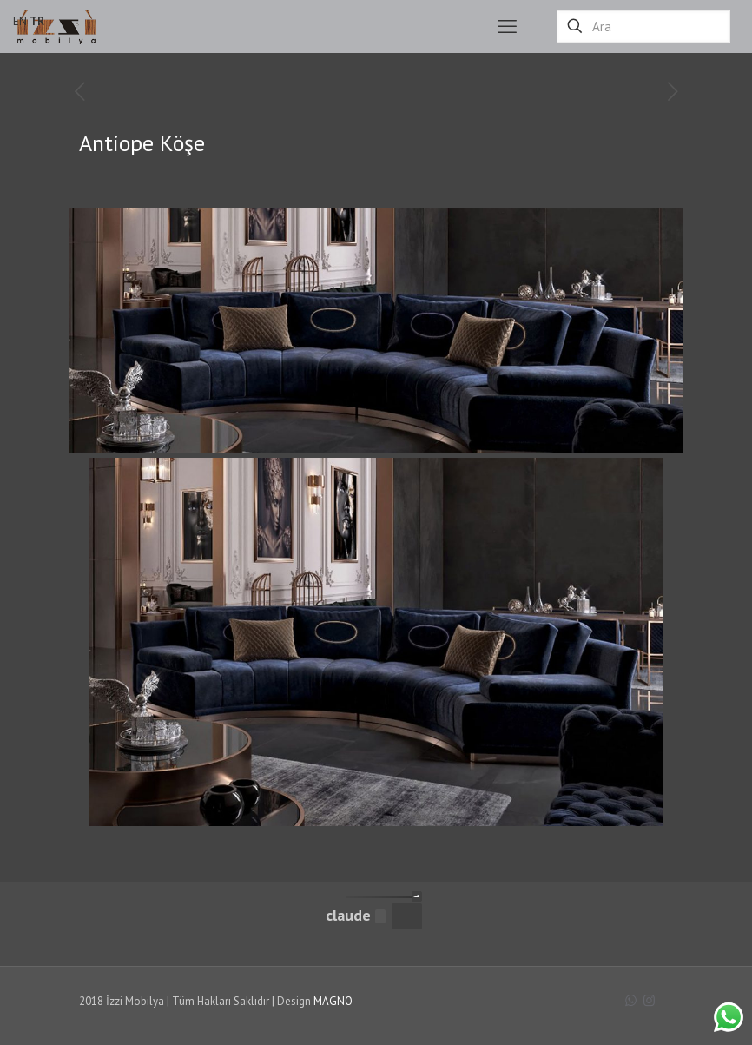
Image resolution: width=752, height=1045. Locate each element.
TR (37, 21)
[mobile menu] (507, 26)
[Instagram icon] (649, 1000)
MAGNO (333, 1001)
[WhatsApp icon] (630, 1000)
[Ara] (643, 26)
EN (20, 21)
